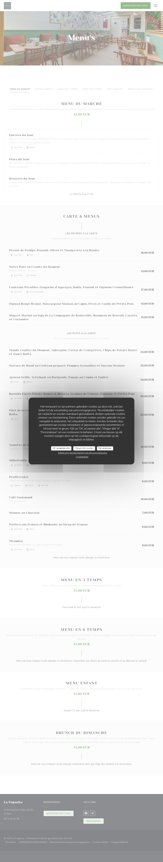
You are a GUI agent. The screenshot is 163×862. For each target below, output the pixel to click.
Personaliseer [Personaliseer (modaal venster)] (104, 448)
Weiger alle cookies (84, 448)
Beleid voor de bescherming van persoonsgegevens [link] (82, 452)
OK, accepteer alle (61, 448)
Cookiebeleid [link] (82, 456)
